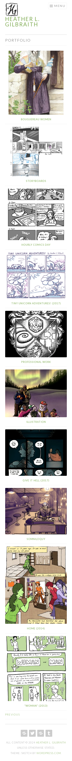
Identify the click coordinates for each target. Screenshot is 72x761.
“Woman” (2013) (36, 705)
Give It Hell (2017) (36, 480)
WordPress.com (48, 753)
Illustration (36, 421)
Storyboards (36, 180)
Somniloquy (36, 539)
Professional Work (36, 361)
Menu (59, 6)
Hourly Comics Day (36, 244)
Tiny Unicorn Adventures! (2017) (36, 303)
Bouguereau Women (36, 119)
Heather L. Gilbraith (22, 22)
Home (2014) (36, 628)
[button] (12, 9)
